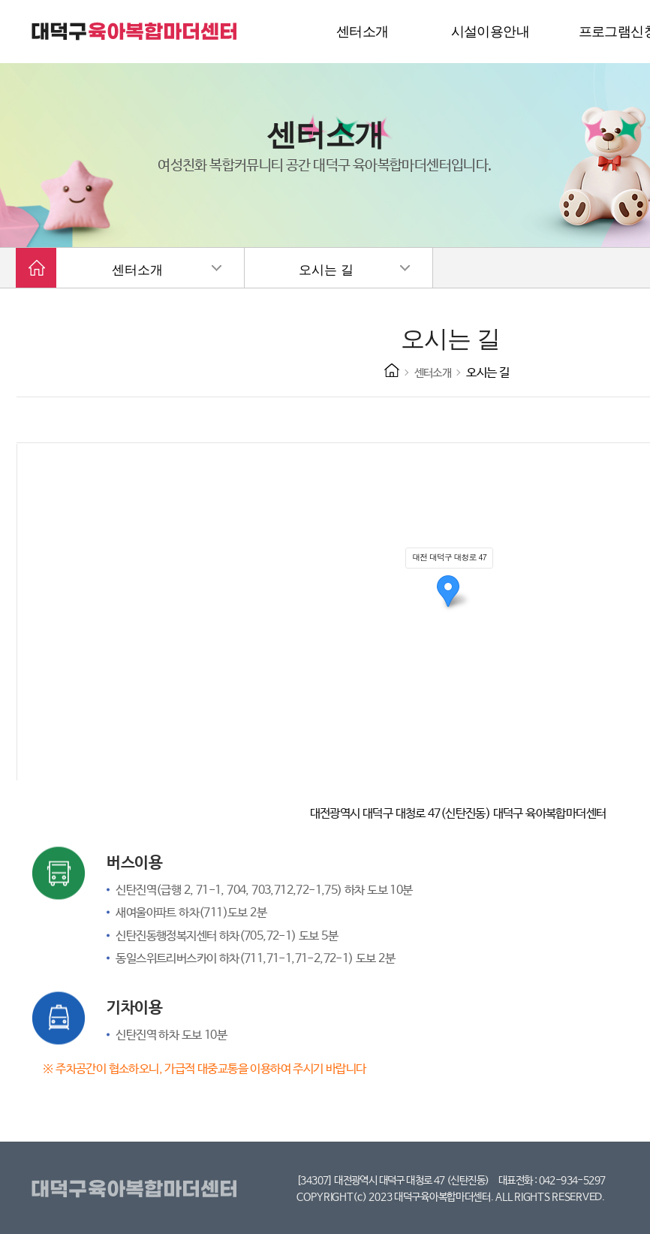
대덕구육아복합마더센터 (137, 1189)
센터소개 (137, 270)
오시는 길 (326, 270)
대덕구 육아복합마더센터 (135, 31)
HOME (391, 370)
